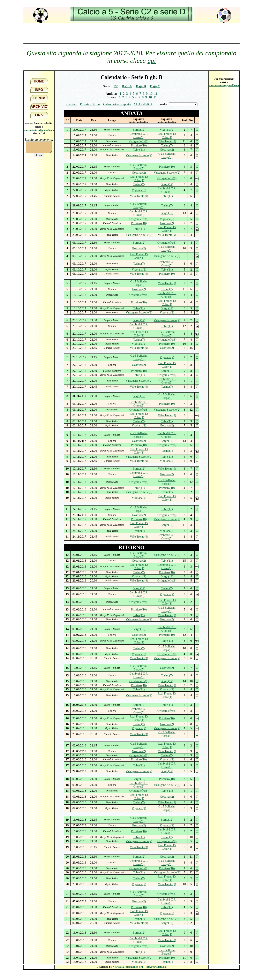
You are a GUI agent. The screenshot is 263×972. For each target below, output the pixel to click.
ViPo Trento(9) (167, 141)
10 (150, 93)
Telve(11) (139, 149)
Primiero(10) (139, 145)
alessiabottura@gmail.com (39, 129)
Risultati (71, 104)
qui (152, 60)
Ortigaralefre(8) (139, 141)
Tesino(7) (167, 145)
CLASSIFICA (143, 104)
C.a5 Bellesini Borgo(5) (166, 155)
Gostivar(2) (167, 149)
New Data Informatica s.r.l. (128, 966)
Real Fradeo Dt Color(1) (167, 135)
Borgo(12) (139, 129)
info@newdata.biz (156, 966)
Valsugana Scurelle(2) (139, 155)
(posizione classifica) (139, 122)
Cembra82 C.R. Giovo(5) (138, 135)
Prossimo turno (90, 104)
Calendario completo (117, 104)
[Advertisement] (131, 33)
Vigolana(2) (167, 129)
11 (155, 93)
